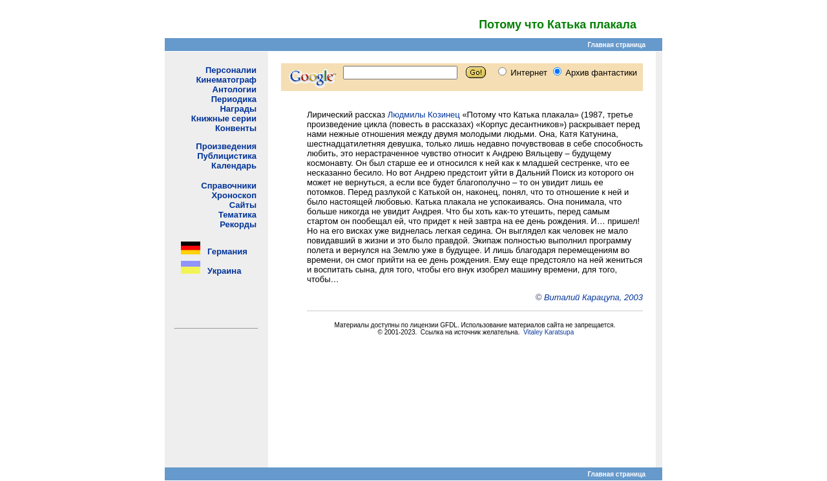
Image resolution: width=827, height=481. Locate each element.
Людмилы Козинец (424, 114)
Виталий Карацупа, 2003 (593, 297)
